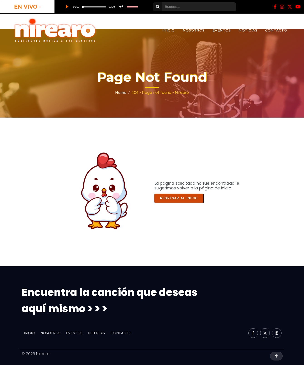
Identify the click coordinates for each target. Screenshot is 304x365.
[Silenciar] (120, 6)
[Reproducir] (67, 7)
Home (120, 92)
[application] (100, 7)
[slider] (94, 6)
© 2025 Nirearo (35, 353)
